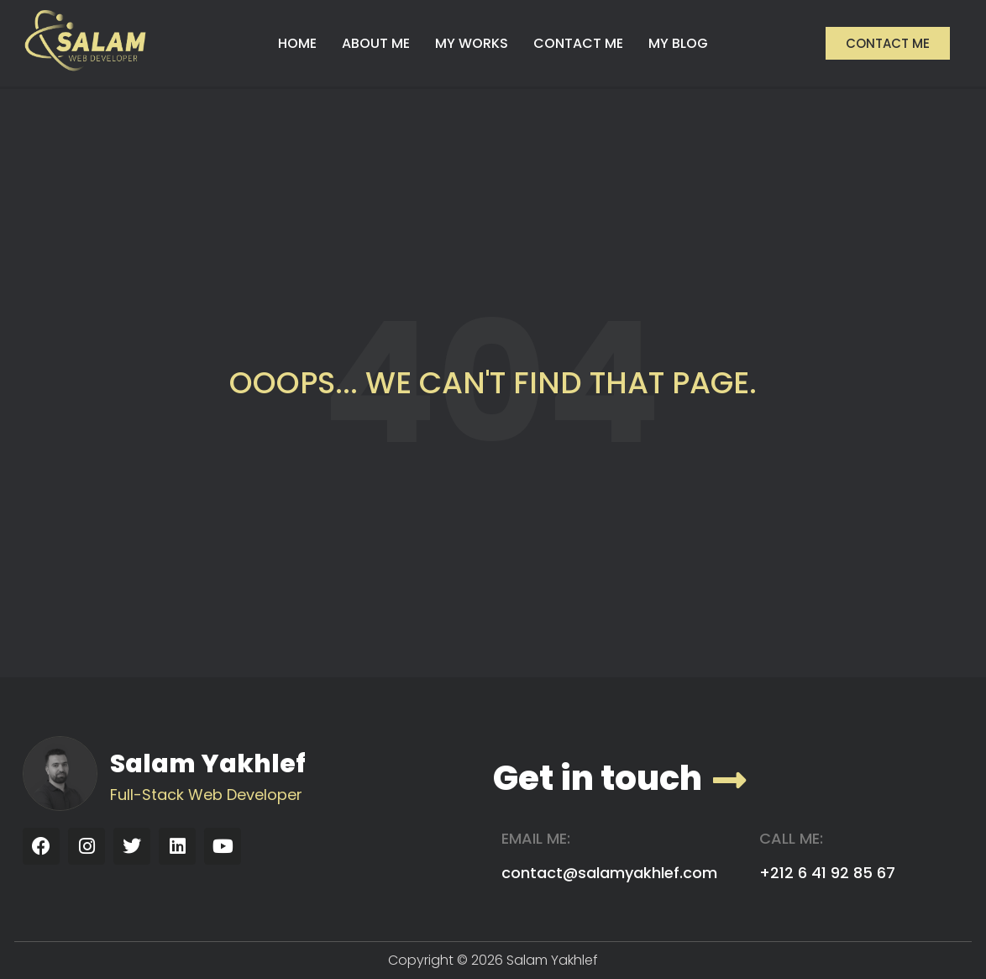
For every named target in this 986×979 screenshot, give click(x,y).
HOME (297, 43)
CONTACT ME (578, 43)
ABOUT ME (376, 43)
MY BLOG (678, 43)
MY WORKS (471, 43)
